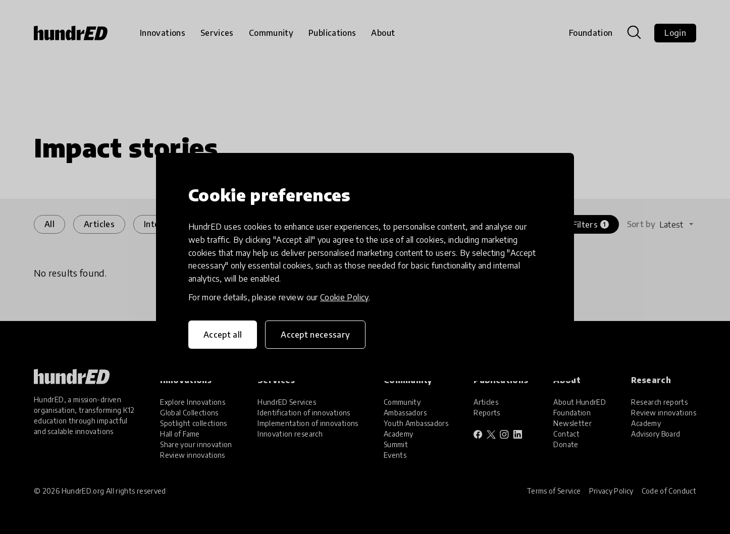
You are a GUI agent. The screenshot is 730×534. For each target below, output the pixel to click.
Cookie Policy (344, 297)
